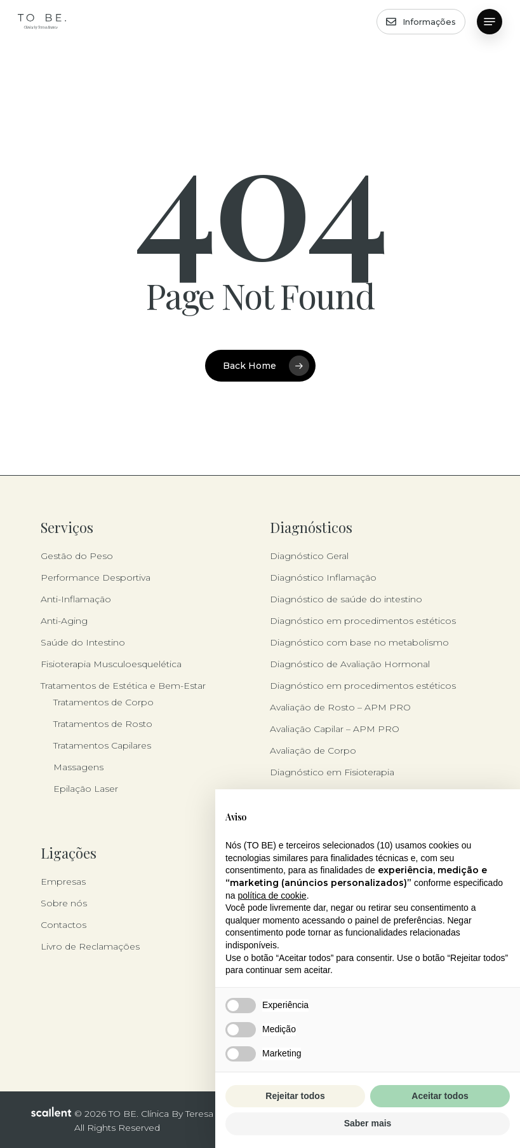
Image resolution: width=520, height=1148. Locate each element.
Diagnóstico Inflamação (323, 577)
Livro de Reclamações (90, 946)
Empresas (63, 881)
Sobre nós (64, 903)
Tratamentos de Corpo (103, 702)
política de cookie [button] (271, 895)
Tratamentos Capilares (102, 745)
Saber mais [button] (368, 1123)
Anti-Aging (64, 620)
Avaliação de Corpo (313, 750)
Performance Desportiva (95, 577)
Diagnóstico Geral (309, 556)
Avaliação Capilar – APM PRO (334, 729)
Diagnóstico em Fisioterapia (332, 772)
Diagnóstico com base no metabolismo (359, 642)
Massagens (78, 767)
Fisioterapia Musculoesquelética (111, 664)
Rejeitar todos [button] (294, 1096)
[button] (489, 21)
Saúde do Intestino (83, 642)
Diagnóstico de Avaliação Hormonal (350, 664)
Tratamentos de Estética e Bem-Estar (123, 685)
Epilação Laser (85, 788)
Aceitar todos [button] (439, 1096)
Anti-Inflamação (76, 599)
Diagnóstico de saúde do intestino (346, 599)
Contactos (63, 924)
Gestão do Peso (77, 556)
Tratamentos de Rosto (102, 724)
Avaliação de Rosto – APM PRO (340, 707)
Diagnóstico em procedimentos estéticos (363, 620)
